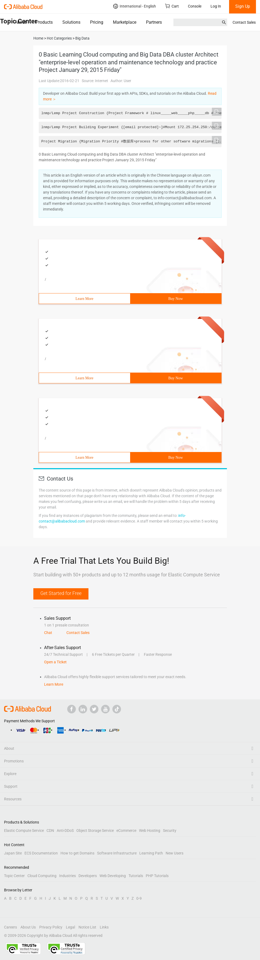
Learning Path (151, 853)
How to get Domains (77, 853)
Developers (88, 876)
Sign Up (242, 6)
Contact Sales (244, 22)
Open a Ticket (55, 662)
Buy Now (175, 299)
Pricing (96, 22)
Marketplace (124, 22)
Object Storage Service (95, 830)
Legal (70, 927)
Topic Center (14, 876)
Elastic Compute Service (24, 830)
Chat (48, 632)
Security (169, 830)
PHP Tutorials (157, 876)
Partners (154, 22)
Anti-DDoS (65, 830)
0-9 (139, 898)
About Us (28, 927)
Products (44, 22)
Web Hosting (149, 830)
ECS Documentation (41, 853)
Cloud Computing (41, 876)
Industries (67, 876)
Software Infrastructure (117, 853)
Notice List (87, 927)
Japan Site (13, 853)
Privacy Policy (50, 927)
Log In (216, 6)
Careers (10, 927)
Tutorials (136, 876)
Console (194, 6)
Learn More (84, 299)
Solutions (71, 22)
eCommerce (126, 830)
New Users (174, 853)
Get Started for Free (60, 593)
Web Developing (112, 876)
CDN (50, 830)
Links (104, 927)
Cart (172, 6)
